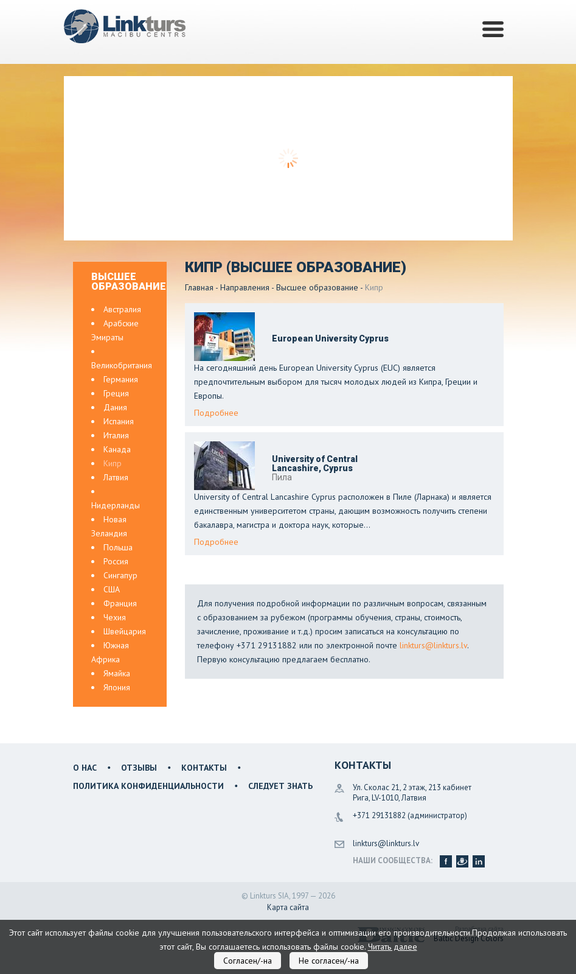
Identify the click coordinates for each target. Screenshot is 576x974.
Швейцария (124, 631)
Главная (199, 287)
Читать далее (392, 946)
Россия (115, 561)
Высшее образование (317, 287)
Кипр (112, 463)
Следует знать (280, 785)
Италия (116, 435)
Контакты (204, 767)
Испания (118, 421)
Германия (120, 379)
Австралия (122, 309)
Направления (244, 287)
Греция (116, 393)
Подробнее (216, 412)
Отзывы (139, 767)
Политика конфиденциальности (148, 785)
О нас (85, 767)
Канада (117, 449)
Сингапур (120, 575)
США (111, 589)
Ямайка (116, 673)
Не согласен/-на (329, 960)
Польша (118, 547)
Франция (120, 603)
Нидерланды (115, 505)
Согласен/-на (247, 960)
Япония (116, 687)
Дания (115, 407)
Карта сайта (288, 907)
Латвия (115, 477)
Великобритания (121, 365)
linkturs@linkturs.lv (433, 645)
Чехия (114, 617)
